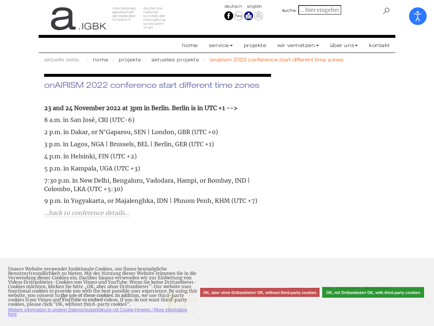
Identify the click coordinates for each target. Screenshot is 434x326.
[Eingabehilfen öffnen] (418, 16)
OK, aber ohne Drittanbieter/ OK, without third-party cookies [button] (259, 292)
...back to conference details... (86, 212)
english (254, 6)
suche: (290, 10)
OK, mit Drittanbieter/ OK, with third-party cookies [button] (373, 292)
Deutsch (233, 6)
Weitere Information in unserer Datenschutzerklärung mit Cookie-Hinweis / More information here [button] (97, 312)
